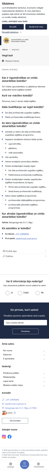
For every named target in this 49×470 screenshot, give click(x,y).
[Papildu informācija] (15, 413)
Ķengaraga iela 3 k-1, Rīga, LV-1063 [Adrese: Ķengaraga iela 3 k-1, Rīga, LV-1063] (21, 408)
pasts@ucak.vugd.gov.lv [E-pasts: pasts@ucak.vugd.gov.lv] (15, 404)
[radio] (9, 292)
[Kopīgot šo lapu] (24, 256)
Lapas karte (8, 381)
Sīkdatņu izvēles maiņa (13, 385)
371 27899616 (22, 234)
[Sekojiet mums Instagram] (4, 437)
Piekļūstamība (9, 377)
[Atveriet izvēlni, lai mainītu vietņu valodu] (10, 465)
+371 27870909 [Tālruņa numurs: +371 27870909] (12, 400)
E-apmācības (8, 358)
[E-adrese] (7, 413)
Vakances (7, 354)
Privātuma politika (11, 373)
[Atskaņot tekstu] (12, 60)
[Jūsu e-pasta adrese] (25, 322)
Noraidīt (12, 26)
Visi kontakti (15, 420)
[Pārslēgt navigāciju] (24, 464)
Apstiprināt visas (36, 26)
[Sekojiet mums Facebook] (9, 437)
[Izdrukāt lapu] (24, 251)
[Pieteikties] (25, 331)
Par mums (7, 350)
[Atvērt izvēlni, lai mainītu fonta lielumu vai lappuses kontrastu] (38, 465)
